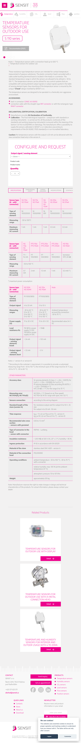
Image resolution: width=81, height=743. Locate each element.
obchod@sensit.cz (12, 693)
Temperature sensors (64, 678)
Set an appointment (42, 683)
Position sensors (63, 694)
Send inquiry (42, 676)
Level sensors (62, 688)
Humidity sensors (63, 681)
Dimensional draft (30, 190)
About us (19, 710)
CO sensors (61, 684)
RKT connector (45, 104)
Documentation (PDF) (15, 48)
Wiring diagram (43, 190)
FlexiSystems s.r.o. (32, 737)
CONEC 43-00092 (30, 102)
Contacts (19, 704)
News (18, 707)
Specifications (16, 190)
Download (70, 190)
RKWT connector (17, 106)
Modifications (56, 190)
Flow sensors (62, 691)
